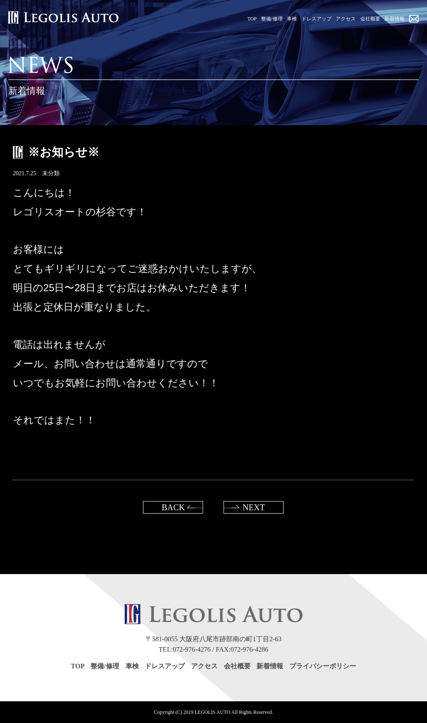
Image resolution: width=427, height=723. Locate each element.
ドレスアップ (165, 666)
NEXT (254, 507)
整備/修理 (104, 666)
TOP (78, 666)
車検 (132, 666)
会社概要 (237, 666)
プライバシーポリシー (322, 666)
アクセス (204, 666)
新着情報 (269, 666)
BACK (173, 507)
